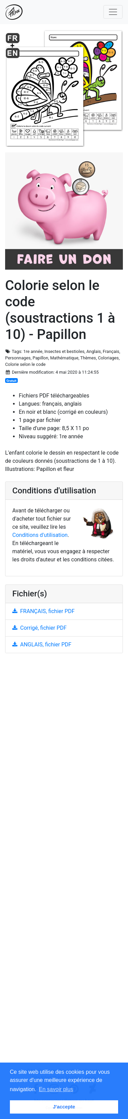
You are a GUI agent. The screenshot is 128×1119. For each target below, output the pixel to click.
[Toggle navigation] (113, 12)
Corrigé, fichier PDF (39, 628)
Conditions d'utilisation (40, 535)
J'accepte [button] (64, 1106)
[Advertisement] (64, 863)
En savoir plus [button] (56, 1089)
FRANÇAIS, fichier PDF (43, 611)
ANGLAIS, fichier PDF (41, 644)
